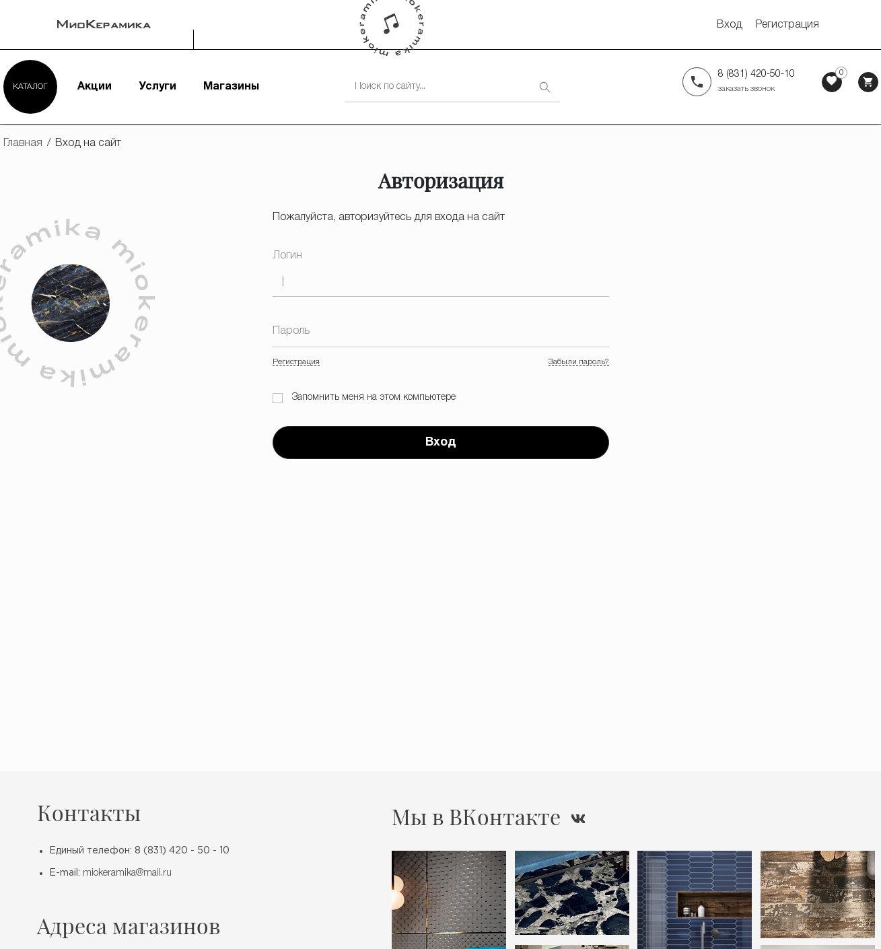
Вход (729, 25)
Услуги (157, 87)
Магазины (231, 87)
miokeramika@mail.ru (127, 873)
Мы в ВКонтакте (476, 816)
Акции (94, 87)
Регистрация (787, 25)
